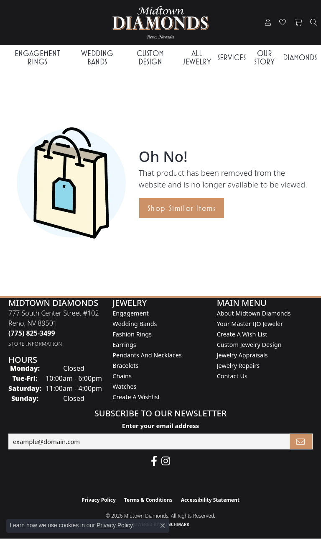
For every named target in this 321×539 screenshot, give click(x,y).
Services (231, 57)
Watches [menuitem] (124, 386)
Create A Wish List (242, 334)
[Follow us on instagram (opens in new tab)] (165, 461)
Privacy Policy (99, 499)
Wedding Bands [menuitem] (134, 324)
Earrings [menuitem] (124, 345)
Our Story (264, 57)
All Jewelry (197, 57)
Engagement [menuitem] (130, 313)
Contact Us (232, 376)
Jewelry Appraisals (242, 355)
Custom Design (150, 57)
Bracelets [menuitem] (125, 366)
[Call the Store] (31, 333)
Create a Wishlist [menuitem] (136, 397)
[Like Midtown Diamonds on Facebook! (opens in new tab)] (154, 461)
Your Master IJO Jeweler (250, 324)
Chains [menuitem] (122, 376)
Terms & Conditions (148, 499)
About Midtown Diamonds (254, 313)
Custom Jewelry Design (249, 345)
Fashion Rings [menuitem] (132, 334)
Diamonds (300, 57)
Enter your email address (160, 425)
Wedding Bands (97, 57)
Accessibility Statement (210, 499)
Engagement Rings (37, 57)
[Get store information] (35, 343)
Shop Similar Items (182, 208)
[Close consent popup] (162, 525)
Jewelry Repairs (238, 366)
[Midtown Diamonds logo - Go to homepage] (160, 22)
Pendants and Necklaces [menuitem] (146, 355)
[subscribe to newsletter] (301, 441)
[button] (268, 22)
